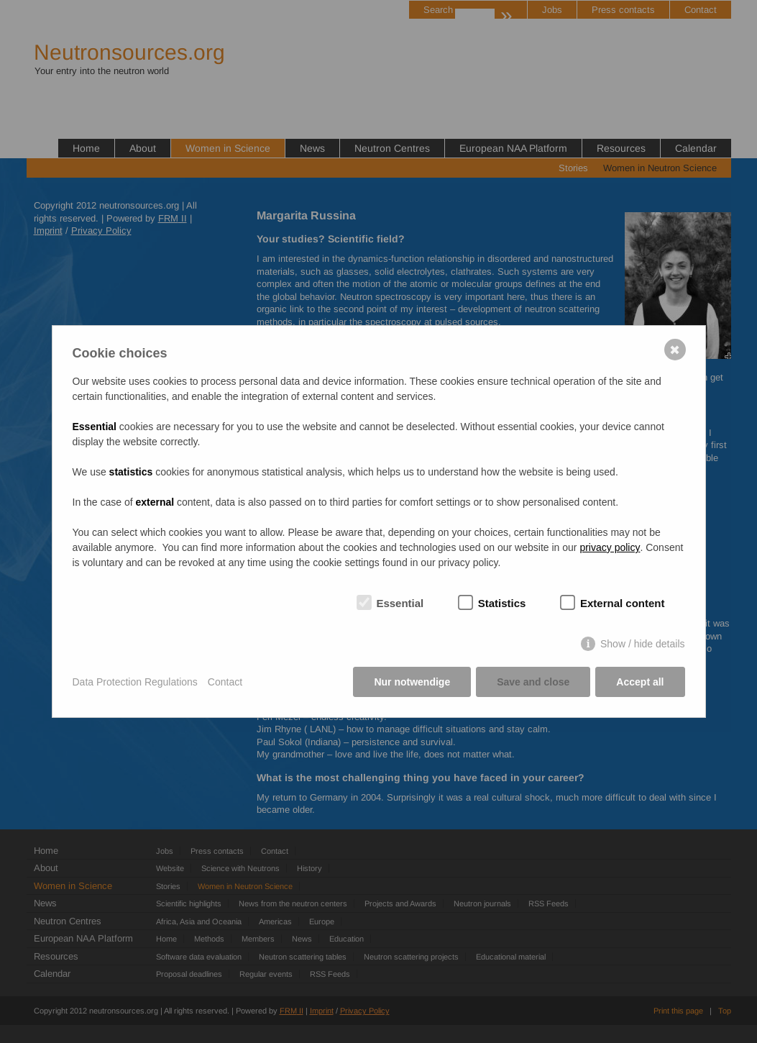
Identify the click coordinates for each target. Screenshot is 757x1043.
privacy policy (609, 547)
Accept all (640, 682)
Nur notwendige (412, 682)
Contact (225, 682)
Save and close (533, 682)
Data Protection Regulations (135, 682)
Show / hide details (642, 644)
